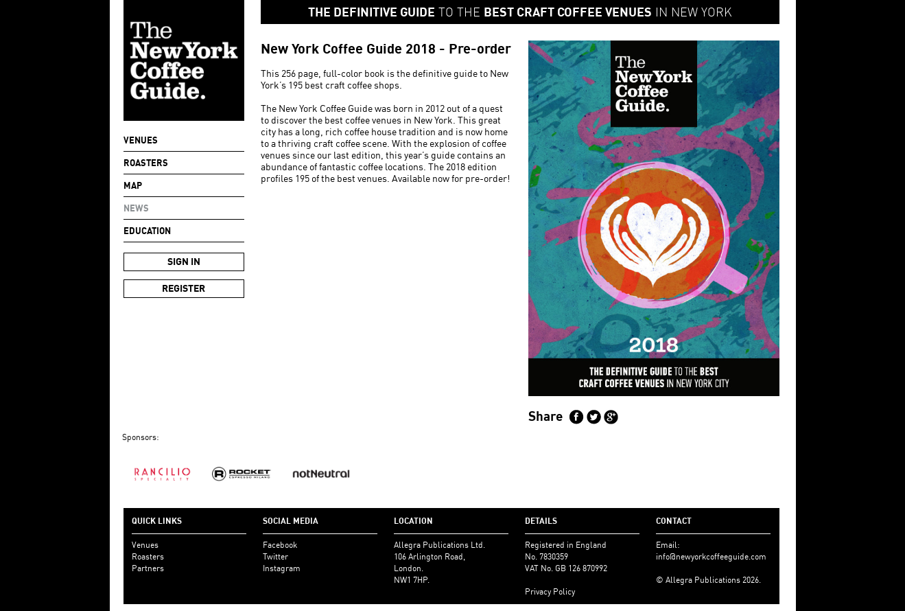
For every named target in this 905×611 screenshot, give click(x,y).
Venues (141, 140)
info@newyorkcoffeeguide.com (711, 556)
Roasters (146, 162)
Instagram (282, 568)
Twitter (275, 556)
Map (133, 185)
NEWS (136, 208)
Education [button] (147, 230)
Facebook (280, 545)
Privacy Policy (550, 591)
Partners (148, 568)
